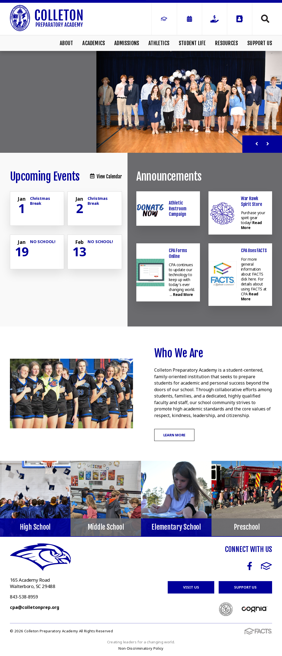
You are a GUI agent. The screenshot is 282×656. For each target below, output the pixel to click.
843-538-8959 (24, 597)
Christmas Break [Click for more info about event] (40, 201)
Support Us (259, 43)
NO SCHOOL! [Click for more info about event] (42, 241)
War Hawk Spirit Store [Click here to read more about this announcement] (251, 201)
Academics (93, 43)
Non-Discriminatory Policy (140, 648)
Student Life (192, 43)
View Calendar (106, 176)
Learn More (174, 434)
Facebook (249, 566)
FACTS (266, 566)
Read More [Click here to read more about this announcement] (183, 294)
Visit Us (191, 587)
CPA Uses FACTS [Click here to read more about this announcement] (254, 250)
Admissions (126, 43)
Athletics (158, 43)
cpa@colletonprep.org (34, 607)
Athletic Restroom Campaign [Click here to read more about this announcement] (177, 208)
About (66, 43)
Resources (226, 43)
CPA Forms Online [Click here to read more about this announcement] (178, 253)
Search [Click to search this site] (265, 19)
